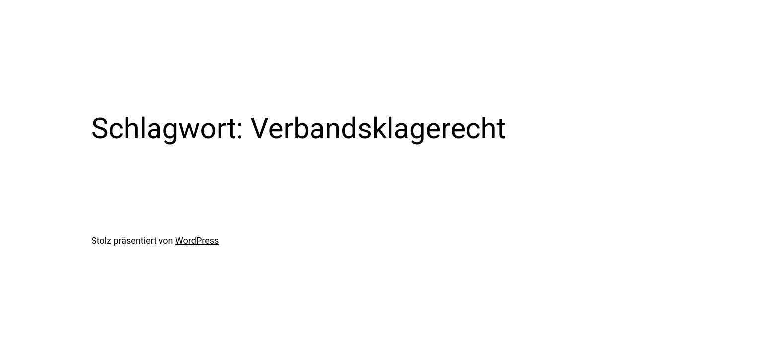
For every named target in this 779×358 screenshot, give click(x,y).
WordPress (197, 240)
